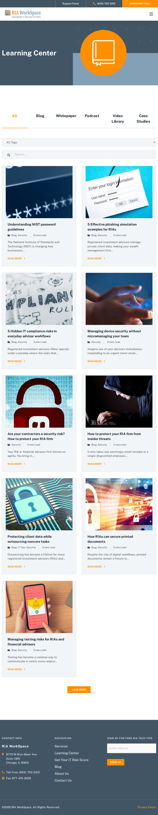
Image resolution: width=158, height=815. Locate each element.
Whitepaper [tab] (66, 116)
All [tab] (14, 116)
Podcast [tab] (92, 116)
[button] (79, 689)
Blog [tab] (40, 116)
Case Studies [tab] (143, 119)
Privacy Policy (147, 807)
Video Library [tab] (118, 119)
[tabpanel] (79, 412)
